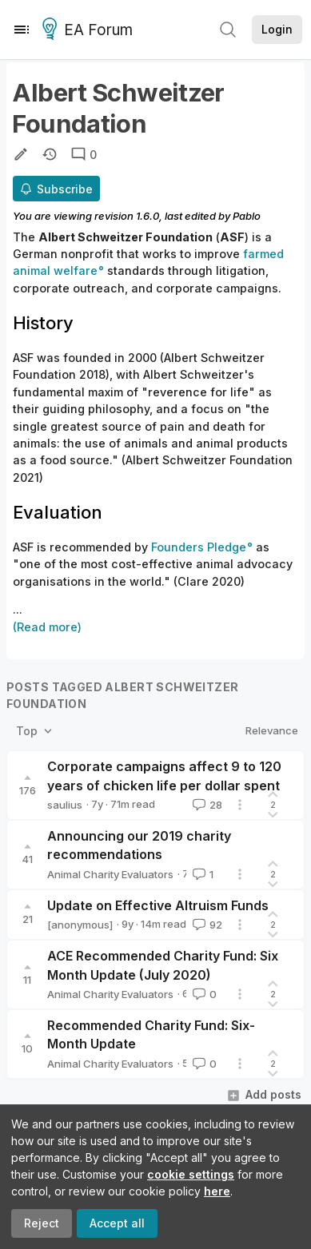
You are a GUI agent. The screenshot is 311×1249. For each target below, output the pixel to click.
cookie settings (190, 1174)
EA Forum (90, 30)
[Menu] (21, 29)
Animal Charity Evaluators (110, 874)
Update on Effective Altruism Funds (158, 905)
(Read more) (47, 627)
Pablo (247, 215)
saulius (64, 804)
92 (205, 924)
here (217, 1191)
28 (205, 805)
